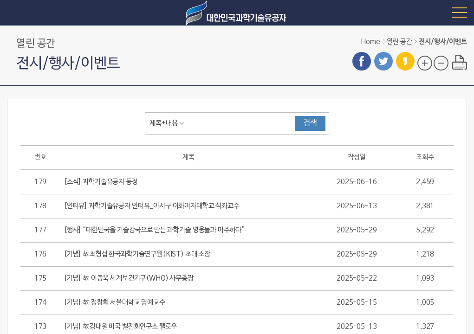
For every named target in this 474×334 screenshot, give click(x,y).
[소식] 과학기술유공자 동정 (101, 182)
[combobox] (169, 123)
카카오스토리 (405, 61)
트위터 (383, 61)
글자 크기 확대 (424, 63)
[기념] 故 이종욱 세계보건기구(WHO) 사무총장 (129, 278)
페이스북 (361, 61)
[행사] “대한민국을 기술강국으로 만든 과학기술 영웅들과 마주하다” (154, 230)
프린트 (459, 62)
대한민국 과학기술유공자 (237, 13)
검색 (310, 123)
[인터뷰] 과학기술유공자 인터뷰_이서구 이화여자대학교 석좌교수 (152, 206)
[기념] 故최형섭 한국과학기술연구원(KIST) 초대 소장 (137, 254)
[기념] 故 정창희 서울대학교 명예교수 (114, 302)
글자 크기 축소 (441, 63)
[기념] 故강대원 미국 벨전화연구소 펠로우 (120, 326)
